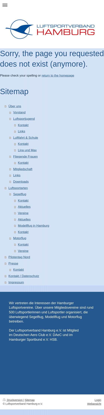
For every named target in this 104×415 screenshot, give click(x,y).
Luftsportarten (18, 188)
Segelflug (19, 194)
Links (21, 131)
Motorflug (19, 238)
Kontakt (23, 125)
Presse (13, 263)
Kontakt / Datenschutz (23, 276)
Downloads (21, 181)
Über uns (14, 106)
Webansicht (94, 403)
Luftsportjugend (24, 119)
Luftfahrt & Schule (25, 137)
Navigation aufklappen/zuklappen (52, 5)
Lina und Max (27, 150)
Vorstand (19, 112)
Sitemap (30, 400)
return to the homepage (58, 75)
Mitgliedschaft (22, 169)
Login (98, 400)
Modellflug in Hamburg (33, 225)
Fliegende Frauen (25, 156)
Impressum (16, 282)
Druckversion (13, 400)
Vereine (23, 213)
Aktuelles (24, 207)
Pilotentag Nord (19, 257)
